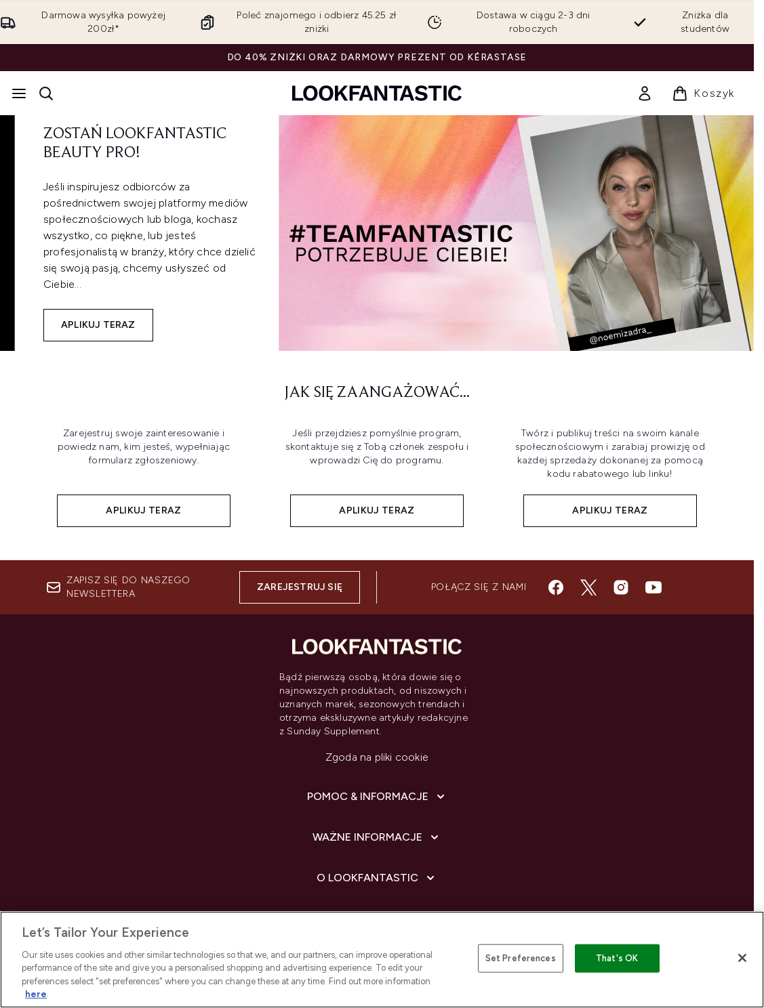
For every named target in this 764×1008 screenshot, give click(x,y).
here (36, 994)
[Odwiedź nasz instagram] (621, 587)
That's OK (617, 958)
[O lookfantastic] (377, 877)
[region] (382, 959)
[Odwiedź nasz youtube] (653, 587)
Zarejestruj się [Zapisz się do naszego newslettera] (299, 587)
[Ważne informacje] (377, 837)
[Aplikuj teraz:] (143, 473)
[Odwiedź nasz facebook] (556, 587)
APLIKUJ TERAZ (98, 325)
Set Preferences (520, 958)
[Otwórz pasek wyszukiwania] (46, 93)
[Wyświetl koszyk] (703, 93)
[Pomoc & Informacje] (377, 796)
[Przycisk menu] (19, 93)
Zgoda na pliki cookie (376, 757)
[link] (644, 93)
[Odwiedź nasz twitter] (588, 587)
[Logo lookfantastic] (377, 93)
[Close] (742, 958)
